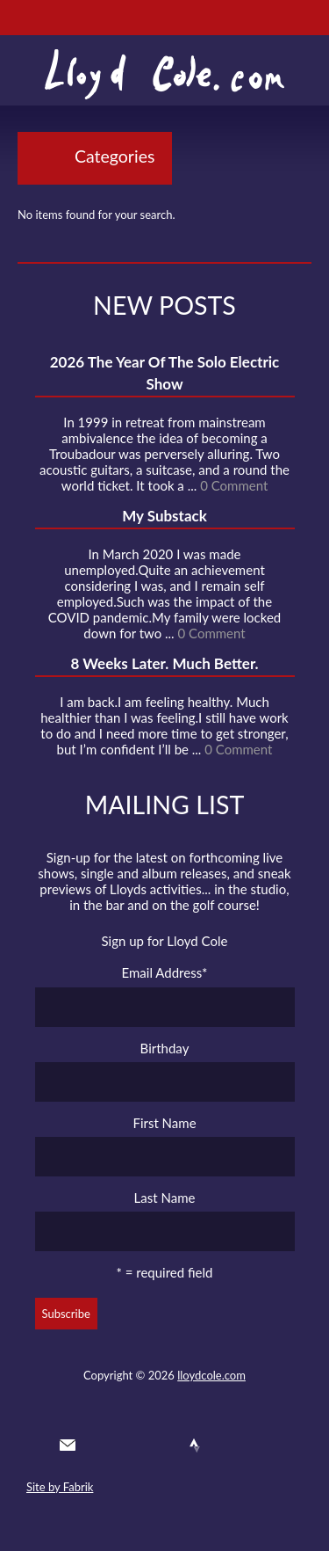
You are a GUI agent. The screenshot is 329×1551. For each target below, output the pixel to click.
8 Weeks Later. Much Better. (164, 663)
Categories (114, 156)
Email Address (165, 972)
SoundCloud (163, 1445)
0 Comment (234, 485)
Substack (259, 1445)
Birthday (165, 1048)
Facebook (131, 1445)
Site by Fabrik (59, 1487)
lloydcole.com (211, 1375)
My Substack (164, 515)
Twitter (99, 1445)
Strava (195, 1445)
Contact (67, 1445)
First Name (164, 1123)
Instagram (227, 1445)
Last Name (165, 1197)
